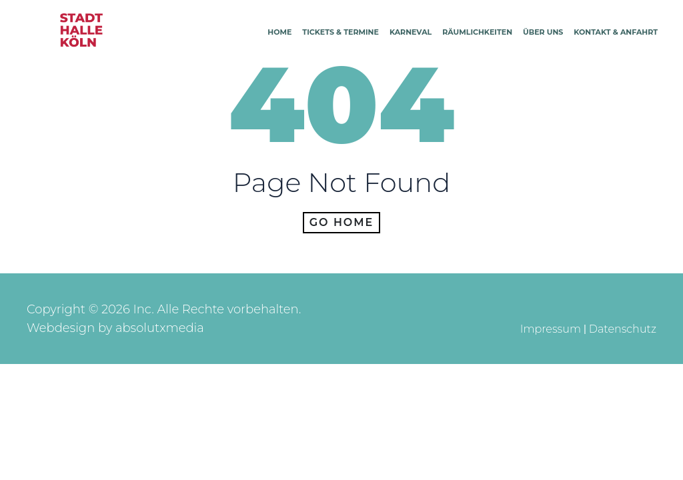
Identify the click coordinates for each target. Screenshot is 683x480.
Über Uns (543, 32)
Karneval (411, 32)
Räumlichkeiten (477, 32)
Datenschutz (622, 329)
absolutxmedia (159, 328)
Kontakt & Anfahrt (616, 32)
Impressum (550, 329)
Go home (341, 222)
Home (279, 32)
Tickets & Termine (340, 32)
